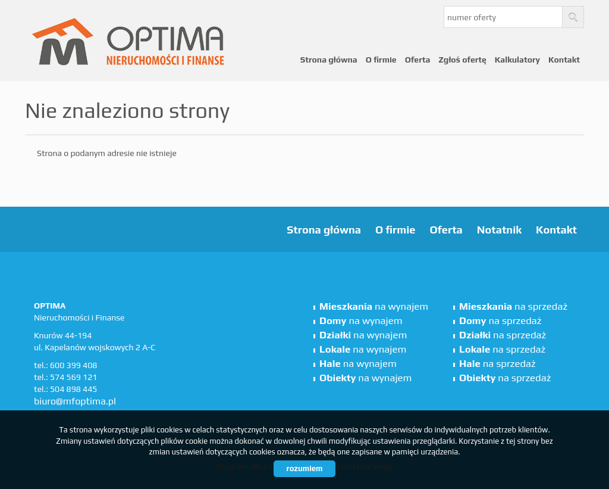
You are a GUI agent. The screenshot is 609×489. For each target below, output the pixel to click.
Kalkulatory (517, 59)
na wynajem (373, 306)
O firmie (381, 59)
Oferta (418, 59)
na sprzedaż (513, 306)
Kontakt (564, 59)
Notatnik (499, 229)
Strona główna (328, 59)
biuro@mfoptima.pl (75, 401)
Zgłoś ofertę (462, 59)
